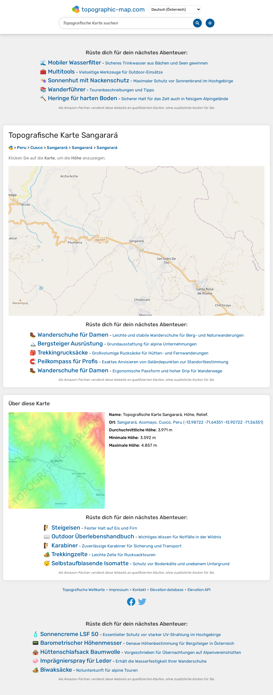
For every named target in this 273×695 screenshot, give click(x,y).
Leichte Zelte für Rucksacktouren (124, 554)
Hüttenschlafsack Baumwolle (80, 651)
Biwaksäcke (56, 669)
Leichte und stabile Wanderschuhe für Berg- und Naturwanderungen (178, 335)
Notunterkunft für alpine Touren (107, 670)
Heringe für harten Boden (82, 98)
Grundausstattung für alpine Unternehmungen (152, 344)
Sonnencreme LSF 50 (69, 634)
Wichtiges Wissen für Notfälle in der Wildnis (179, 536)
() (190, 422)
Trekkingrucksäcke (63, 352)
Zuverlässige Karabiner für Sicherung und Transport (132, 546)
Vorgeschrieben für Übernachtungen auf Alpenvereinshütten (182, 652)
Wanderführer (66, 89)
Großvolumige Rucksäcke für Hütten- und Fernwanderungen (150, 353)
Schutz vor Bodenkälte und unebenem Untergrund (181, 563)
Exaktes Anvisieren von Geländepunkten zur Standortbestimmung (165, 361)
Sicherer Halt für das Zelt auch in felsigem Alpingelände (174, 98)
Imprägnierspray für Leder (75, 660)
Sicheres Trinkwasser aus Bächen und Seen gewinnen (156, 63)
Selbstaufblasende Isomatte (90, 563)
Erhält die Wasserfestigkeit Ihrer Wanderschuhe (161, 661)
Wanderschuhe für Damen (73, 334)
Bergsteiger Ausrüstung (70, 343)
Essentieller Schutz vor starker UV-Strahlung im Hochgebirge (162, 634)
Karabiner (64, 545)
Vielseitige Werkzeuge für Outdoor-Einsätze (121, 72)
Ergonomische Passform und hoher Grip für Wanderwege (167, 370)
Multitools (61, 71)
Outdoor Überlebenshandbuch (92, 536)
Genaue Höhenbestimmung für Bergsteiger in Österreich (180, 643)
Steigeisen (65, 527)
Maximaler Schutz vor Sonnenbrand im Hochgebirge (183, 80)
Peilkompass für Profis (68, 361)
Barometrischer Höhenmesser (81, 642)
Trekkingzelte (69, 554)
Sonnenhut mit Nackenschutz (88, 80)
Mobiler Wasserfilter (74, 62)
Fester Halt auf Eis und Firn (110, 528)
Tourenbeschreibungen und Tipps (122, 90)
